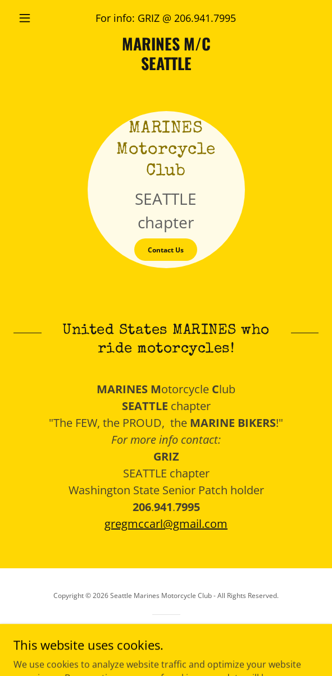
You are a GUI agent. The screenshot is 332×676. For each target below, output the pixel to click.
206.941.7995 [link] (205, 18)
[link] (166, 53)
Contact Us (166, 250)
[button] (36, 18)
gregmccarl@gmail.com (166, 523)
